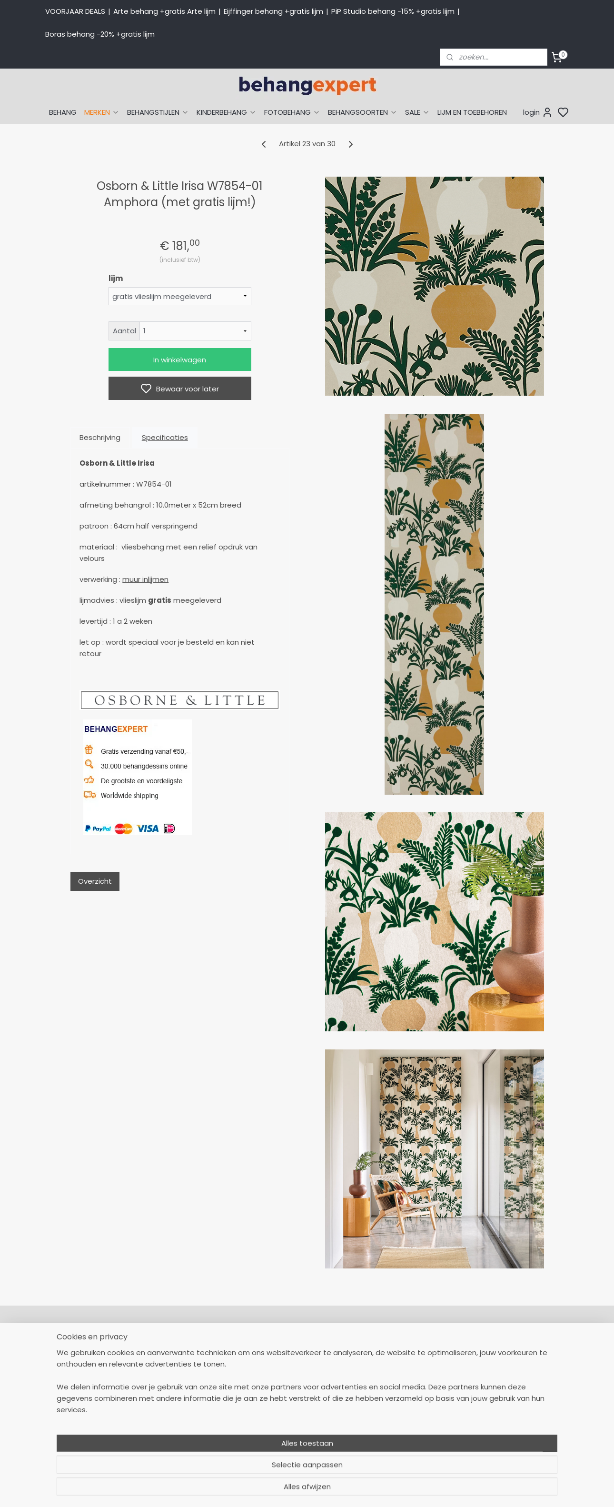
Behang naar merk (395, 1392)
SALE (417, 112)
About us (483, 1350)
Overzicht (95, 881)
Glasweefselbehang (397, 1424)
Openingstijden (180, 1424)
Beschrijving (99, 437)
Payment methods (500, 1360)
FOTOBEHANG (292, 112)
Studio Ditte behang (398, 1382)
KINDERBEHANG (227, 112)
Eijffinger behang (392, 1371)
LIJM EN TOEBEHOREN (472, 112)
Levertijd (273, 1371)
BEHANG (63, 112)
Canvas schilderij (392, 1446)
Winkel (269, 1413)
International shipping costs (515, 1371)
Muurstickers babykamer (405, 1413)
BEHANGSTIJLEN (158, 112)
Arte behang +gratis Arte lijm (164, 11)
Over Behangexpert (292, 1424)
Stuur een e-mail (183, 1413)
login (538, 112)
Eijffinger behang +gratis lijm (273, 11)
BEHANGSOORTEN (362, 112)
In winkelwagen (179, 360)
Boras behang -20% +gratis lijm (100, 34)
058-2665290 (211, 1350)
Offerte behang (286, 1403)
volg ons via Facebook (520, 1392)
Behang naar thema (398, 1350)
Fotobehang (384, 1435)
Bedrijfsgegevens (183, 1435)
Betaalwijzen (280, 1382)
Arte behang (385, 1360)
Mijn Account (280, 1350)
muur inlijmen (145, 579)
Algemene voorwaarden (300, 1435)
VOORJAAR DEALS (75, 11)
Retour (270, 1360)
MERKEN (101, 112)
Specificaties (165, 437)
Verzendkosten (284, 1392)
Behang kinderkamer (399, 1403)
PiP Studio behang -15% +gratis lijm (393, 11)
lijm (116, 278)
